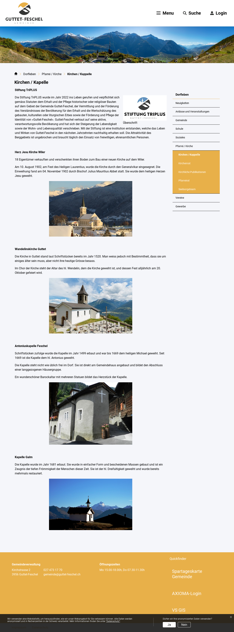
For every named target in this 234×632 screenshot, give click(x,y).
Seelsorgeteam (187, 189)
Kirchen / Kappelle (189, 156)
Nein (184, 624)
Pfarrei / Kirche (184, 146)
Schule (179, 128)
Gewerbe (181, 206)
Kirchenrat (185, 163)
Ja (169, 624)
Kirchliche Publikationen (192, 172)
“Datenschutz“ (113, 621)
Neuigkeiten (182, 103)
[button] (192, 13)
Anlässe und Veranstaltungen (192, 111)
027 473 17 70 (52, 570)
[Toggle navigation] (164, 13)
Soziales (180, 137)
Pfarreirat (184, 180)
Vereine (180, 197)
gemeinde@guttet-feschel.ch (61, 574)
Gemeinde (181, 120)
